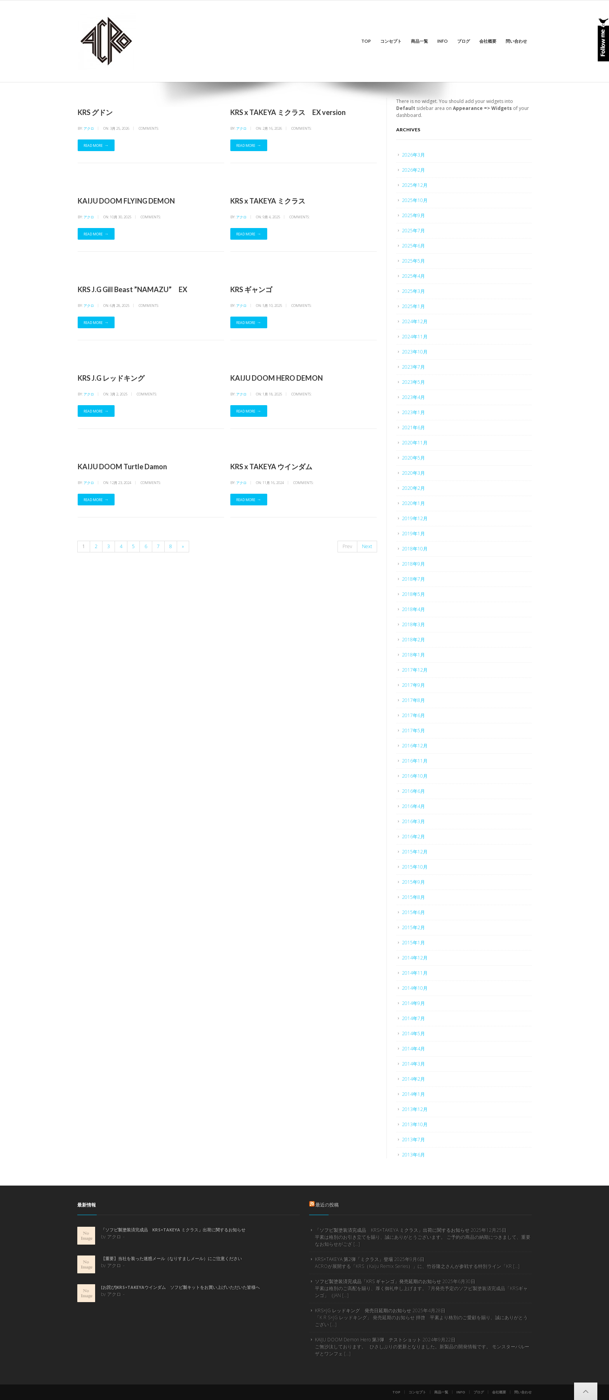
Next (367, 546)
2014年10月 (415, 988)
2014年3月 (413, 1063)
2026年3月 (413, 154)
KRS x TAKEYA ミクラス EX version (288, 112)
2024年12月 (415, 321)
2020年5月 (413, 457)
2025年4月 (413, 276)
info (442, 41)
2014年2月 (413, 1079)
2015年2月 (413, 927)
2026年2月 (413, 170)
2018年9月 (413, 564)
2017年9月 (413, 685)
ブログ (463, 41)
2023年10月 (415, 351)
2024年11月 (415, 336)
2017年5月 (413, 730)
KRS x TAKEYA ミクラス (267, 201)
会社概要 (487, 41)
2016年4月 (413, 806)
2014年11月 (415, 973)
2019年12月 (415, 518)
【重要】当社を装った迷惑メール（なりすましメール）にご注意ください (171, 1258)
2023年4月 (413, 397)
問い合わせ (516, 41)
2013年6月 (413, 1154)
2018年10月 (415, 548)
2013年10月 (415, 1124)
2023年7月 (413, 367)
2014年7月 (413, 1018)
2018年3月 (413, 624)
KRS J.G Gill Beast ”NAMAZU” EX (132, 289)
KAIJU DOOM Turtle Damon (122, 466)
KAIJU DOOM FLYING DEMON (126, 201)
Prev (347, 546)
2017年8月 (413, 700)
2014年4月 (413, 1048)
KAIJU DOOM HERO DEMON (276, 378)
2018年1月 (413, 654)
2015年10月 (415, 867)
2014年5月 (413, 1033)
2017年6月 (413, 715)
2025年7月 (413, 230)
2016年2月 (413, 836)
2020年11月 (415, 442)
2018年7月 (413, 579)
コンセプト (391, 41)
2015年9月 (413, 882)
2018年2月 (413, 639)
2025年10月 (415, 200)
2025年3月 (413, 291)
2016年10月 (415, 776)
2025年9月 (413, 215)
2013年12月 (415, 1109)
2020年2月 (413, 488)
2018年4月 (413, 609)
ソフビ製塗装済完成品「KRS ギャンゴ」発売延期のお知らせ (378, 1281)
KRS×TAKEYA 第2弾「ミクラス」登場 (354, 1259)
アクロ (89, 128)
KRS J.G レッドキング (111, 378)
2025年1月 (413, 306)
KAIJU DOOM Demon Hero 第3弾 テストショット (368, 1339)
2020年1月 (413, 503)
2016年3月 (413, 821)
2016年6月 (413, 791)
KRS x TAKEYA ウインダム (271, 466)
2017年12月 (415, 670)
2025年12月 (415, 185)
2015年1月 (413, 942)
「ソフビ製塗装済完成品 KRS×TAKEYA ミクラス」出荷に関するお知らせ (173, 1230)
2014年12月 (415, 957)
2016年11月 (415, 760)
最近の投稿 (327, 1205)
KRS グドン (95, 112)
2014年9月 (413, 1003)
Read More (93, 145)
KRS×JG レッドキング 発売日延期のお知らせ (363, 1310)
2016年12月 (415, 745)
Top (366, 41)
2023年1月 (413, 412)
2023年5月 (413, 382)
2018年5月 (413, 594)
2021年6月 (413, 427)
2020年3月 (413, 473)
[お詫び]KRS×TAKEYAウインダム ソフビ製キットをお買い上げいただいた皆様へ (180, 1287)
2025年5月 (413, 261)
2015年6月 (413, 912)
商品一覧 (419, 41)
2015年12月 (415, 851)
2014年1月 (413, 1094)
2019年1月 (413, 533)
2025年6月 (413, 245)
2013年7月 (413, 1139)
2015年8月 (413, 897)
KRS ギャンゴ (251, 289)
